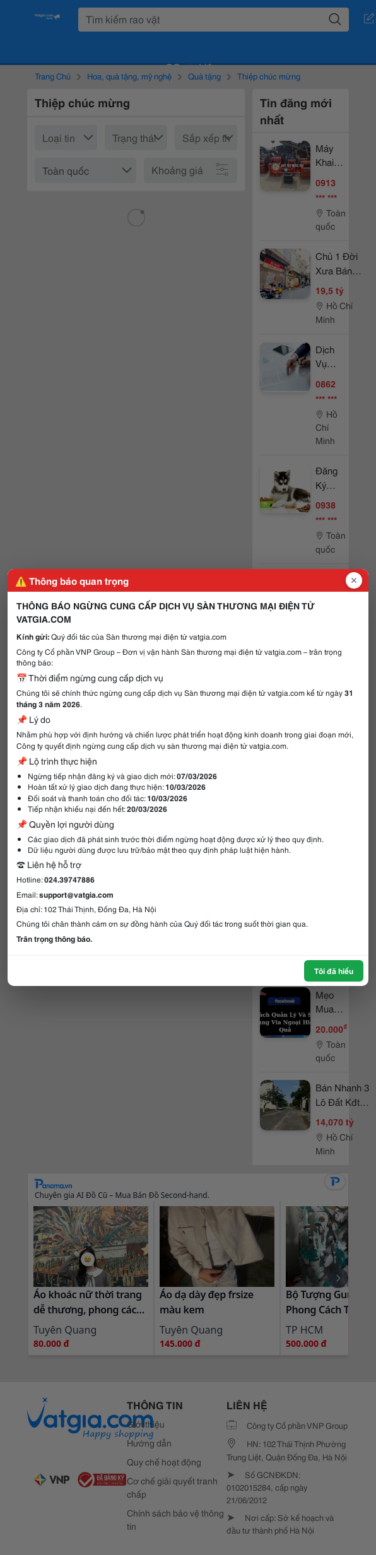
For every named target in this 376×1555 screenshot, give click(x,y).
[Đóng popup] (354, 580)
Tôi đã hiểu (333, 970)
